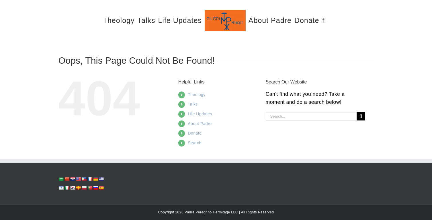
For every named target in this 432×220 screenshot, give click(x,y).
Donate (195, 133)
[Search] (361, 116)
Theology (197, 94)
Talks (193, 104)
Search (194, 143)
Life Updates (200, 114)
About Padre (200, 123)
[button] (324, 20)
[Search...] (311, 116)
